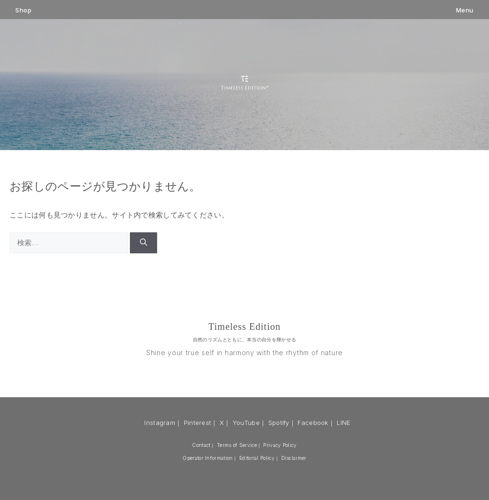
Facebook (313, 422)
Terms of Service (237, 445)
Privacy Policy (280, 445)
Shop (23, 10)
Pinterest (198, 422)
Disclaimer (294, 458)
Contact (201, 445)
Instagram (159, 422)
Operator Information (207, 458)
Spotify (278, 422)
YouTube (246, 422)
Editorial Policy (257, 458)
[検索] (143, 243)
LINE (344, 422)
